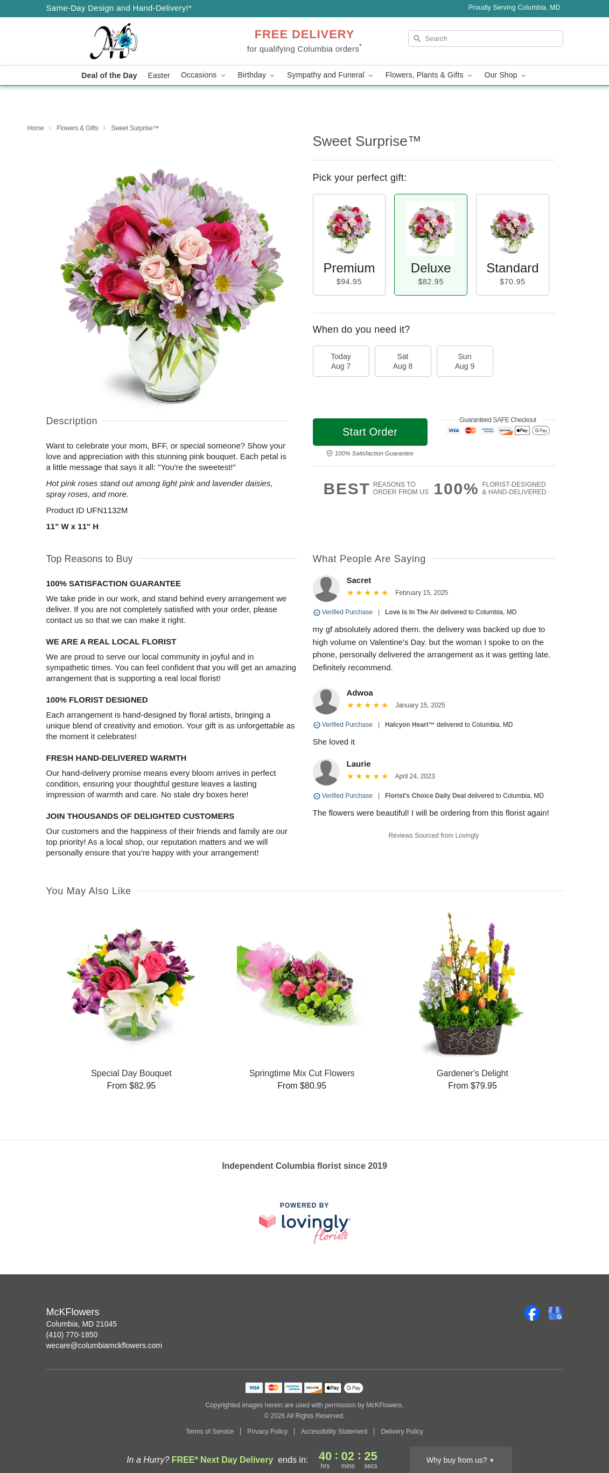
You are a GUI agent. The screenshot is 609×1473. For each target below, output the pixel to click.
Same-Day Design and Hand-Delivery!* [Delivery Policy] (119, 7)
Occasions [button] (204, 75)
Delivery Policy (402, 1431)
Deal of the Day (109, 75)
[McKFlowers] (123, 41)
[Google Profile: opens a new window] (555, 1313)
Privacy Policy (267, 1431)
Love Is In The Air (412, 612)
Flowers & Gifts (77, 128)
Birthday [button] (257, 75)
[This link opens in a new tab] (305, 1223)
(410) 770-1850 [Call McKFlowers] (72, 1334)
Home (35, 128)
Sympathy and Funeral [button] (331, 75)
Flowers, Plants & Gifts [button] (430, 75)
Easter (159, 75)
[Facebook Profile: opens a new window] (532, 1313)
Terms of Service (210, 1431)
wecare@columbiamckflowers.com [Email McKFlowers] (104, 1345)
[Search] (485, 38)
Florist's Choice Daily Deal (425, 795)
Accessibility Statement (334, 1431)
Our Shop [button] (506, 75)
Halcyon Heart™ (410, 724)
